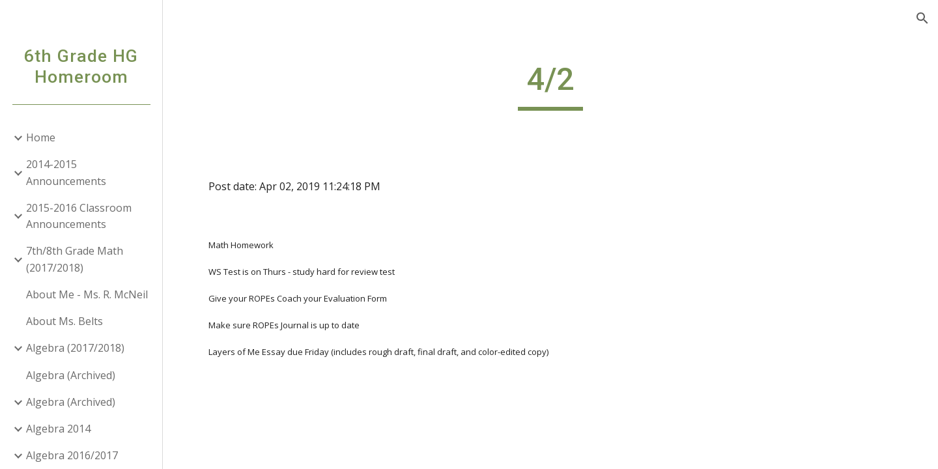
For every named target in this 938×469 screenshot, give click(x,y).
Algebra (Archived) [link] (70, 375)
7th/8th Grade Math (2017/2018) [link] (74, 259)
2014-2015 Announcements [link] (66, 172)
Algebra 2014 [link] (58, 428)
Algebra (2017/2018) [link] (75, 348)
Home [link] (40, 137)
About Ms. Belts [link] (64, 321)
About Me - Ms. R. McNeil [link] (87, 294)
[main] (550, 85)
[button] (922, 18)
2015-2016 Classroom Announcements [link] (79, 216)
